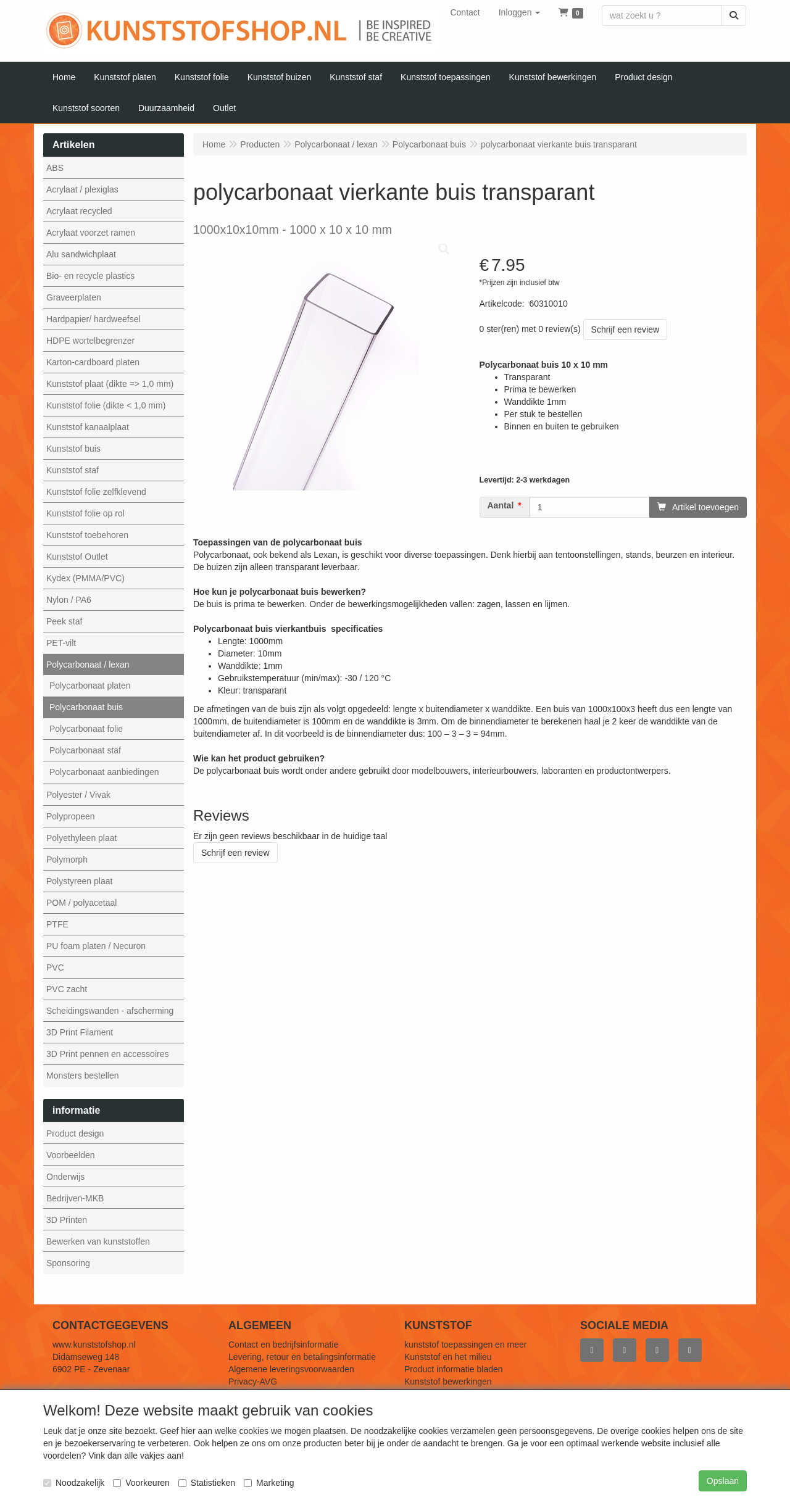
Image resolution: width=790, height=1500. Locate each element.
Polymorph (67, 859)
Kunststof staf (72, 470)
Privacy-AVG (252, 1381)
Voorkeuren (141, 1483)
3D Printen (66, 1220)
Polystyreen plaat (79, 881)
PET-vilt (61, 643)
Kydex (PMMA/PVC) (85, 578)
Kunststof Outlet (77, 556)
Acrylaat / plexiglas (82, 189)
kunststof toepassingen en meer (465, 1344)
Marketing (269, 1483)
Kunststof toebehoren (87, 535)
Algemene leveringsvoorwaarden (291, 1369)
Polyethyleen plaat (81, 838)
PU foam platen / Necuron (96, 946)
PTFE (57, 924)
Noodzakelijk (73, 1483)
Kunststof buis (73, 449)
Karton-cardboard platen (92, 362)
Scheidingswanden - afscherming (109, 1011)
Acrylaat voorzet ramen (90, 233)
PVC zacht (66, 989)
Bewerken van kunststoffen (98, 1241)
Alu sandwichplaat (81, 254)
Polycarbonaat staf (85, 750)
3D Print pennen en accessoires (107, 1054)
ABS (55, 168)
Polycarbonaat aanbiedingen (104, 772)
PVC (55, 967)
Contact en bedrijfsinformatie (283, 1344)
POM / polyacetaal (81, 903)
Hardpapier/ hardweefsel (93, 319)
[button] (519, 12)
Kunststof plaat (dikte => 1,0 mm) (109, 384)
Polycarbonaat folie (86, 729)
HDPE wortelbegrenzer (90, 341)
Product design (75, 1133)
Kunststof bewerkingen (448, 1381)
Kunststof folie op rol (85, 513)
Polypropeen (70, 816)
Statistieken (206, 1483)
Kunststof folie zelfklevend (96, 492)
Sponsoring (68, 1263)
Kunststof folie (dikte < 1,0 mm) (105, 405)
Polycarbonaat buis (86, 707)
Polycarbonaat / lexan (88, 664)
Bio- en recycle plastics (90, 276)
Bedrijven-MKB (75, 1198)
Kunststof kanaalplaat (87, 427)
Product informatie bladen (453, 1369)
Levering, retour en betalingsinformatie (302, 1357)
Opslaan (723, 1481)
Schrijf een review (625, 329)
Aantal (501, 505)
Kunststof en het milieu (448, 1357)
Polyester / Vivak (78, 795)
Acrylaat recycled (79, 211)
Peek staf (64, 621)
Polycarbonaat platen (90, 685)
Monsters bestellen (82, 1075)
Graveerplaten (73, 297)
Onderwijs (65, 1177)
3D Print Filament (79, 1032)
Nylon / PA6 (68, 600)
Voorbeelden (70, 1155)
